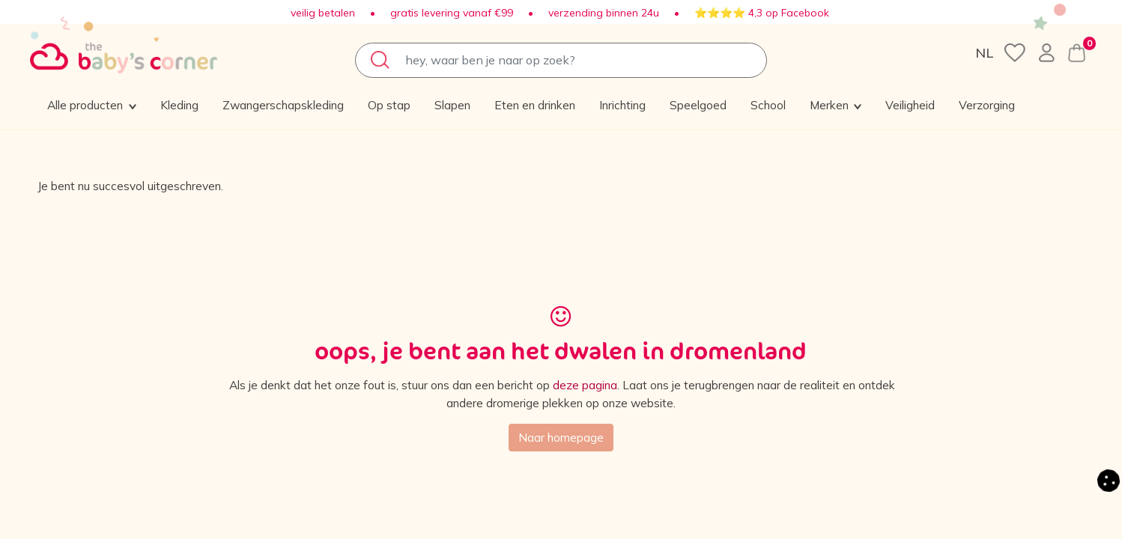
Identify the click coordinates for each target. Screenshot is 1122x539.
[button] (945, 105)
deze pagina (607, 387)
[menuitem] (199, 105)
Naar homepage (561, 440)
